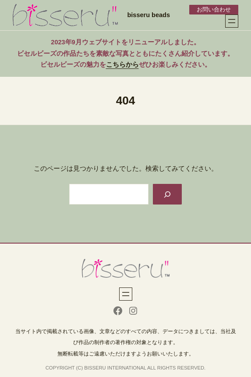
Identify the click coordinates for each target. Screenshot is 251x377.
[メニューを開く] (231, 21)
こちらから (122, 64)
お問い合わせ (214, 9)
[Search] (167, 194)
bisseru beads (148, 14)
